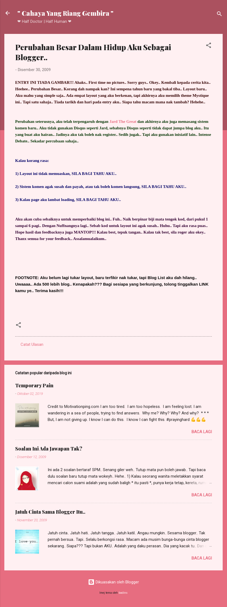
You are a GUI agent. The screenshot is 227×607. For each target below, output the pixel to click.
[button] (208, 46)
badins (123, 593)
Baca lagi (202, 431)
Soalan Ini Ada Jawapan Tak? (48, 448)
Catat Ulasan (32, 344)
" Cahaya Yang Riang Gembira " (65, 13)
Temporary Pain (34, 385)
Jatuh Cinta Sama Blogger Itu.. (50, 512)
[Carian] (219, 15)
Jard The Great (122, 121)
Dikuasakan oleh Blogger (113, 582)
